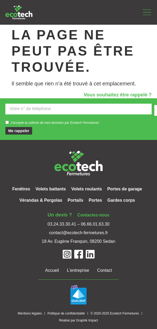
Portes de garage (124, 189)
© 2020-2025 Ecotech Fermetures (115, 313)
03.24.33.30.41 (61, 224)
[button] (147, 12)
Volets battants (50, 189)
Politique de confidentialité (66, 313)
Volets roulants (86, 189)
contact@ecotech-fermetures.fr (78, 232)
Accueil (52, 270)
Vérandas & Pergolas (40, 200)
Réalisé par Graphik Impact (78, 320)
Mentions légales (30, 313)
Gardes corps (121, 200)
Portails (75, 200)
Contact (104, 270)
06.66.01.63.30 (95, 224)
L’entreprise (78, 270)
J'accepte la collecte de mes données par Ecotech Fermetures (54, 122)
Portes (95, 200)
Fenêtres (21, 189)
